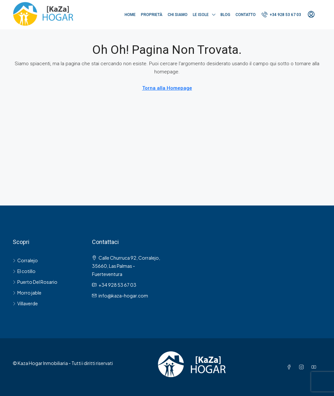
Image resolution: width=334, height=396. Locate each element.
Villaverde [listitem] (25, 303)
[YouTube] (315, 367)
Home (130, 14)
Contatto (245, 14)
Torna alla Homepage (167, 88)
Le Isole (201, 14)
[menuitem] (281, 14)
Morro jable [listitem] (27, 293)
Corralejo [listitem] (25, 260)
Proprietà (151, 14)
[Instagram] (302, 367)
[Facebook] (290, 367)
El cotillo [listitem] (24, 271)
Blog (225, 14)
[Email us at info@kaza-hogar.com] (123, 295)
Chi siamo (178, 14)
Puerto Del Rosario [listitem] (35, 282)
